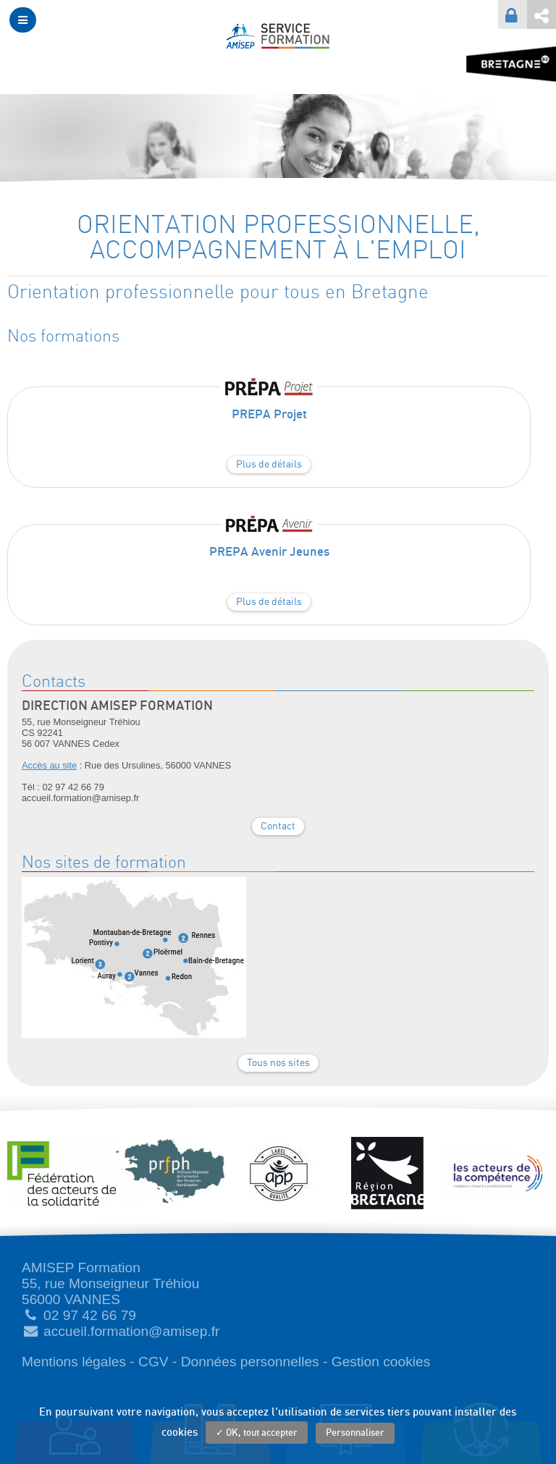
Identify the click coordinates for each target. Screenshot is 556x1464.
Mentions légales (74, 1361)
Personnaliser (355, 1433)
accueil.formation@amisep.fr (131, 1331)
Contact (278, 826)
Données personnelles (250, 1361)
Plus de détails (269, 465)
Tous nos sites (278, 1063)
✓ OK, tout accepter (257, 1433)
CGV (153, 1361)
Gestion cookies (381, 1361)
